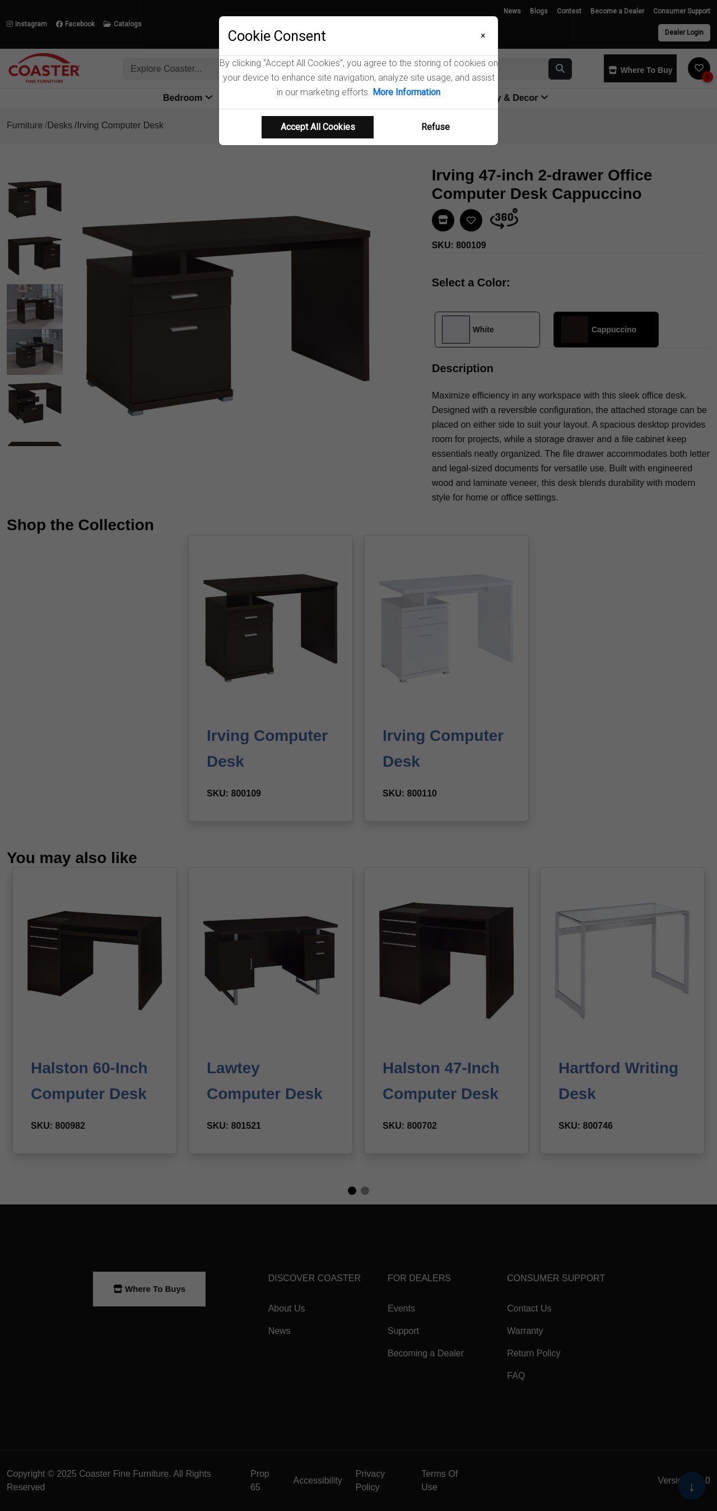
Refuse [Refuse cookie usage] (435, 127)
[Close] (483, 36)
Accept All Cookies (318, 127)
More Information (406, 92)
